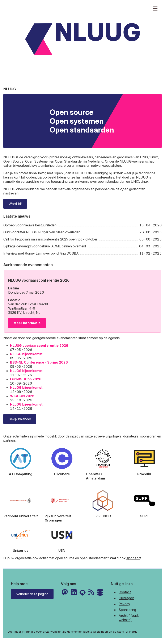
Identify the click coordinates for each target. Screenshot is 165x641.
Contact (125, 592)
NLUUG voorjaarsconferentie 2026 (39, 345)
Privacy (124, 604)
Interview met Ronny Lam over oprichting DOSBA (41, 253)
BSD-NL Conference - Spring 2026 (39, 362)
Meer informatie (27, 323)
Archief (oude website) (129, 617)
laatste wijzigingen (95, 631)
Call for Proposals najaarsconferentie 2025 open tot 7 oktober (50, 239)
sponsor (133, 558)
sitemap (76, 631)
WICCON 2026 (22, 396)
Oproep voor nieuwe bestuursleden (29, 225)
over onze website (48, 631)
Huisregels (126, 598)
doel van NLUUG (135, 177)
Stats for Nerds (127, 631)
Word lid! (15, 204)
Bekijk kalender (20, 419)
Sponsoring (127, 610)
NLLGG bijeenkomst (26, 354)
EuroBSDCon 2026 (25, 379)
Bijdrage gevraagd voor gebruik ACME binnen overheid (44, 246)
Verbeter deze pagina (32, 594)
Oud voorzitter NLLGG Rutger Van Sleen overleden (41, 232)
